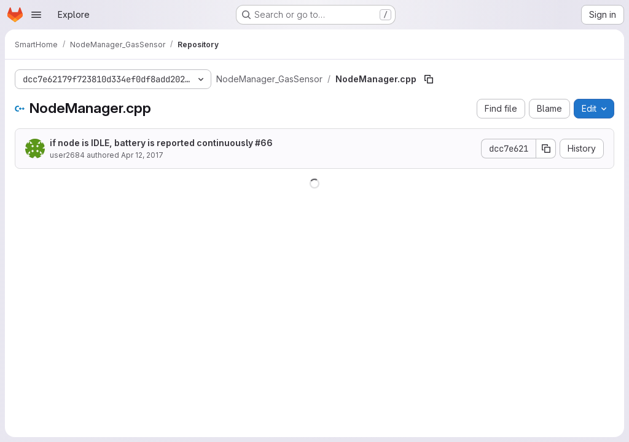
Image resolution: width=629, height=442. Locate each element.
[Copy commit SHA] (546, 148)
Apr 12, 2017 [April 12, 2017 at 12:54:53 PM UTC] (142, 155)
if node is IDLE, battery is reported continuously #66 (161, 143)
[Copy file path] (429, 79)
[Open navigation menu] (36, 15)
